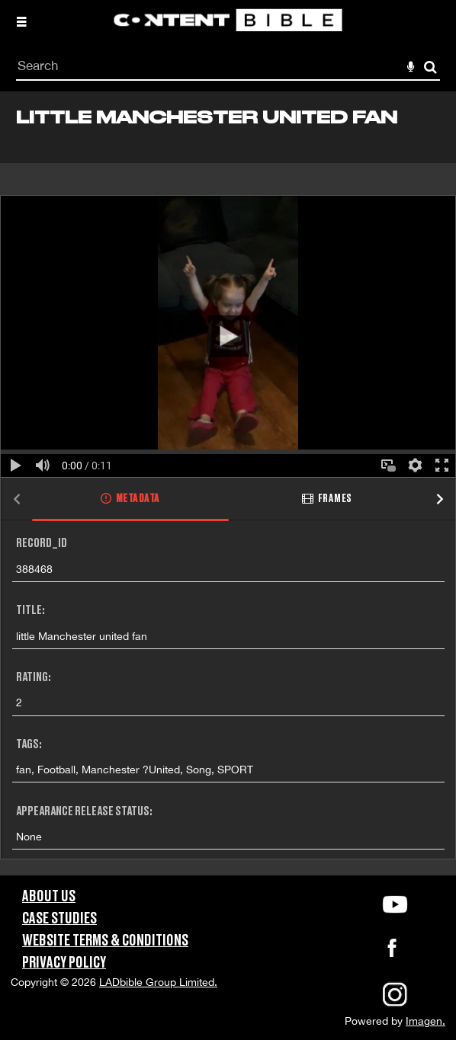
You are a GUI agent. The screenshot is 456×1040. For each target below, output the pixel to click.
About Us (48, 896)
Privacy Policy (64, 963)
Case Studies (59, 918)
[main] (228, 483)
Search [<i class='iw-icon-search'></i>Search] (430, 66)
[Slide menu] (21, 21)
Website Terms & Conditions (105, 941)
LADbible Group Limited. (158, 982)
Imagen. (425, 1021)
